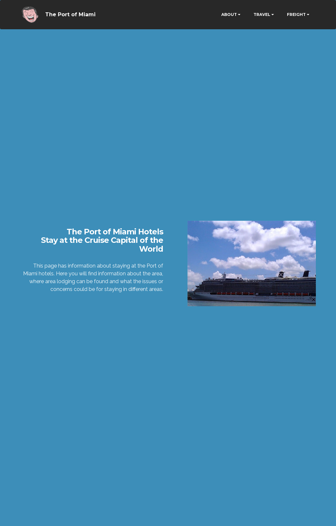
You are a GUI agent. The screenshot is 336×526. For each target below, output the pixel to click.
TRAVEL (261, 14)
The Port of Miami (70, 14)
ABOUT (229, 14)
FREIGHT (296, 14)
